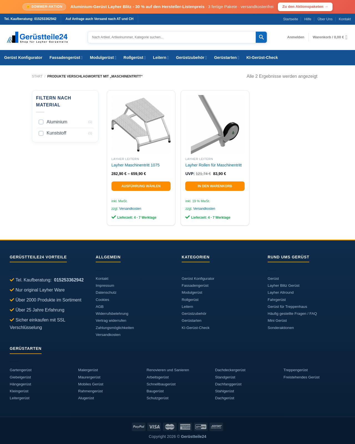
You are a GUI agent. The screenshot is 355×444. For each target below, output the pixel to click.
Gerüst (273, 278)
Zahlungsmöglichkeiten (115, 328)
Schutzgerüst (158, 398)
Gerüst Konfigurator (23, 57)
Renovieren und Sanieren (168, 370)
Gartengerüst (21, 370)
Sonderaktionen (281, 328)
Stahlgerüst (224, 391)
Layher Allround (281, 292)
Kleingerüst (19, 391)
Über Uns (325, 19)
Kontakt (345, 19)
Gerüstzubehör (191, 57)
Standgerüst (225, 377)
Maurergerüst (89, 377)
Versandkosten (130, 209)
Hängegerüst (20, 384)
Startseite (290, 19)
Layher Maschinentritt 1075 (135, 165)
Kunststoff (56, 133)
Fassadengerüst (66, 57)
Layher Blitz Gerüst (284, 285)
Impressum (105, 285)
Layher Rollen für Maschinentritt (213, 165)
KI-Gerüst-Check (262, 57)
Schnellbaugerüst (161, 384)
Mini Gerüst (277, 320)
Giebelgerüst (20, 377)
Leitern (161, 57)
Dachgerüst (224, 398)
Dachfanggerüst (228, 384)
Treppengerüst (295, 370)
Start (37, 76)
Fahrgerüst (277, 300)
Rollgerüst (134, 57)
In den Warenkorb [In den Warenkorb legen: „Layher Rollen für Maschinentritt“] (215, 186)
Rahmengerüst (90, 391)
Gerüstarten (226, 57)
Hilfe (307, 19)
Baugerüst (155, 391)
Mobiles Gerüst (90, 384)
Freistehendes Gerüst (301, 377)
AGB (100, 307)
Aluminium (57, 121)
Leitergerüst (19, 398)
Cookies (102, 300)
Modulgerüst (103, 57)
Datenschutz (106, 292)
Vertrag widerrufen (111, 320)
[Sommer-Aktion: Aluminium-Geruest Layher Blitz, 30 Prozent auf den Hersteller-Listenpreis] (177, 7)
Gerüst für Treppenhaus (287, 307)
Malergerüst (88, 370)
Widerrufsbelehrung (112, 313)
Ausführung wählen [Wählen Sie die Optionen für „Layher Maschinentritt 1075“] (141, 186)
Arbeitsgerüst (158, 377)
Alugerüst (86, 398)
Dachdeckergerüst (230, 370)
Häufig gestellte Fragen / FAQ (292, 313)
